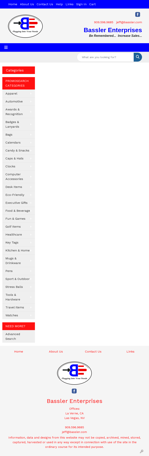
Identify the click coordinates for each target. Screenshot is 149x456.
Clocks (10, 166)
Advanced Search (12, 336)
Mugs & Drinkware (13, 260)
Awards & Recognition (14, 112)
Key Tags (11, 242)
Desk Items (13, 187)
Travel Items (14, 307)
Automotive (14, 101)
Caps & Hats (14, 158)
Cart (92, 4)
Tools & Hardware (12, 297)
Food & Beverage (17, 211)
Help (59, 4)
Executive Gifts (16, 203)
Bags (8, 134)
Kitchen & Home (17, 250)
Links (70, 4)
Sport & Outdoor (17, 279)
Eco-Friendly (14, 195)
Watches (11, 315)
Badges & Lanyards (12, 124)
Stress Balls (14, 287)
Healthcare (13, 234)
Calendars (13, 142)
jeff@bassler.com (129, 22)
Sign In (81, 4)
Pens (9, 271)
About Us (27, 4)
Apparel (11, 93)
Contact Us (45, 4)
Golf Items (13, 226)
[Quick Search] (105, 57)
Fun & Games (15, 218)
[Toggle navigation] (6, 47)
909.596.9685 (103, 22)
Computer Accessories (14, 176)
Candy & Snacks (17, 150)
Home (12, 4)
